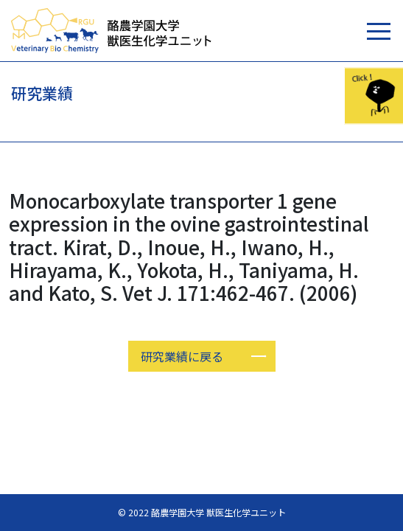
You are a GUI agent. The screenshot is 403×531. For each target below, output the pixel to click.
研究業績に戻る (182, 356)
